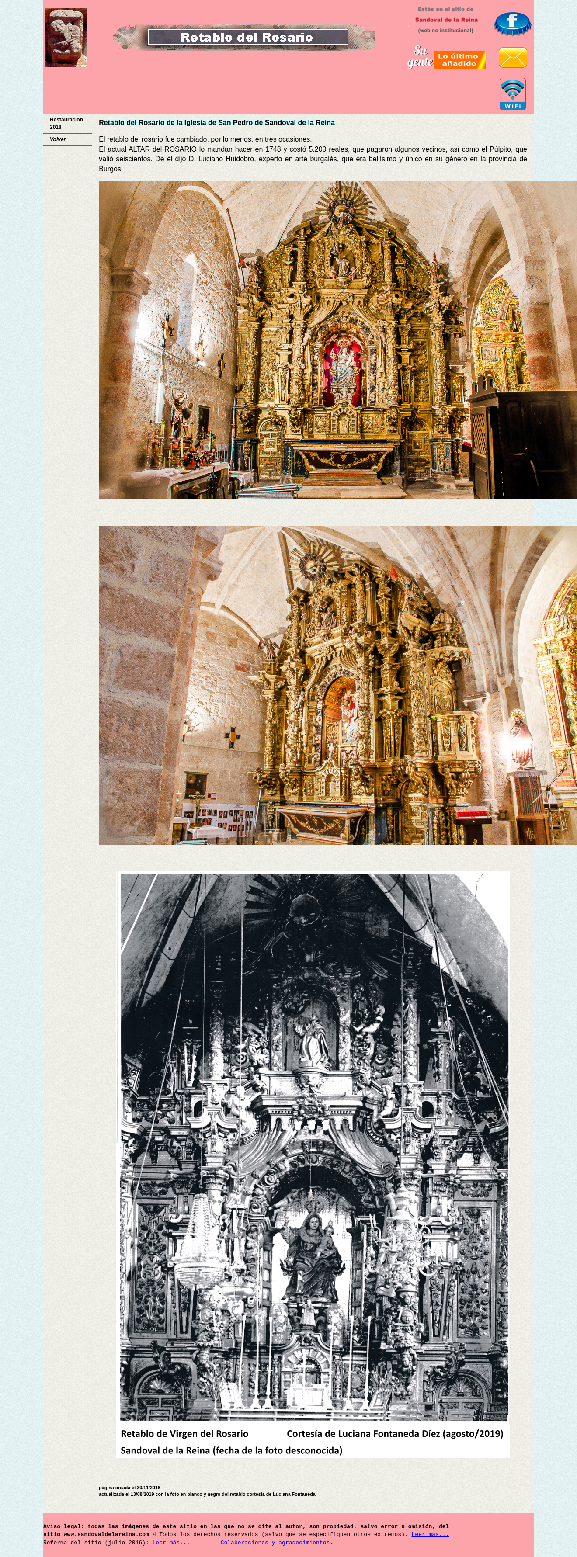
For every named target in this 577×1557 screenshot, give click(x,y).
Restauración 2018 (66, 123)
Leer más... (430, 1535)
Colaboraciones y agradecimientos (275, 1543)
